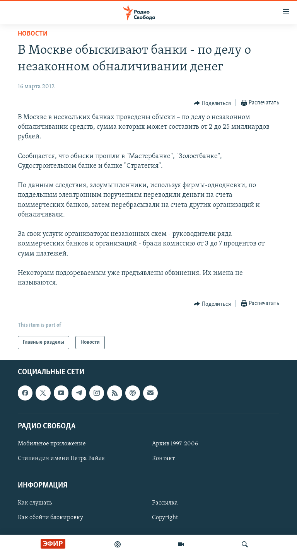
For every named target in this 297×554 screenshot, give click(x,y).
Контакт (163, 458)
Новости (33, 34)
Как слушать (35, 503)
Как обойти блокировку (50, 518)
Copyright (165, 518)
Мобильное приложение (52, 444)
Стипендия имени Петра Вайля (61, 458)
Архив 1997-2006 (175, 444)
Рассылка (165, 503)
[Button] (212, 103)
